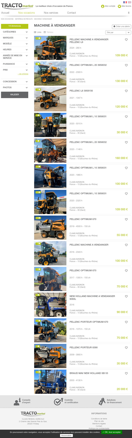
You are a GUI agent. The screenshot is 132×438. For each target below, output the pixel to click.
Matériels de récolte (24, 19)
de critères (23, 74)
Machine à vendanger (43, 19)
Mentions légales (99, 424)
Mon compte (108, 6)
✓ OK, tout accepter (111, 432)
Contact (71, 13)
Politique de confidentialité (99, 429)
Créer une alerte (121, 26)
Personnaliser (66, 435)
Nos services (51, 13)
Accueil (5, 13)
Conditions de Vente (99, 419)
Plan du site (99, 421)
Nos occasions (26, 13)
